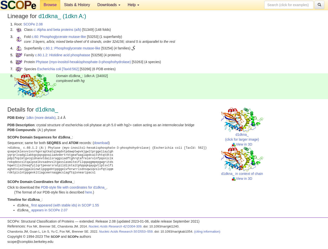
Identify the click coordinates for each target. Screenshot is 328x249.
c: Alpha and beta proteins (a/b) (57, 30)
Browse (50, 5)
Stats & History (77, 5)
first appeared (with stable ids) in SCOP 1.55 (65, 205)
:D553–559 (126, 231)
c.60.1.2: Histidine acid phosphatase (62, 55)
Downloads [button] (108, 5)
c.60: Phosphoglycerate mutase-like (59, 37)
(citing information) (207, 231)
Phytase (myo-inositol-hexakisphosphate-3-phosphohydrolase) (83, 62)
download (101, 143)
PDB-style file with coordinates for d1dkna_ (73, 187)
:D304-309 (115, 226)
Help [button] (133, 5)
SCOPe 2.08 (33, 24)
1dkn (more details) (41, 118)
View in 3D (242, 144)
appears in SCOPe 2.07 (49, 210)
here (88, 192)
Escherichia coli (49, 69)
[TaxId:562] (70, 69)
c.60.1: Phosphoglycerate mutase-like (71, 48)
